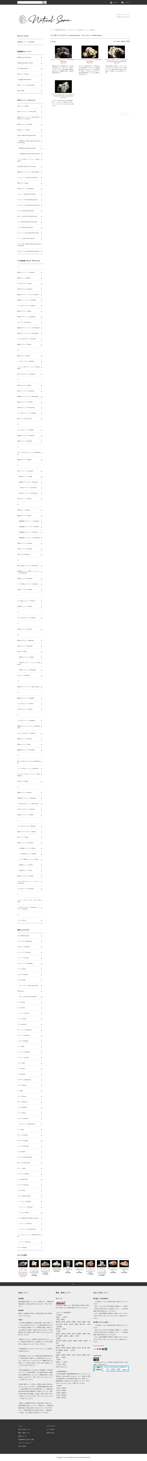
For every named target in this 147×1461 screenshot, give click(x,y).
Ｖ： (18, 894)
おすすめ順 (116, 41)
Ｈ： (18, 560)
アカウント (114, 2)
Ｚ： (18, 914)
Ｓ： (18, 787)
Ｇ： (18, 504)
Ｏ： (18, 692)
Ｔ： (18, 820)
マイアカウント (51, 1426)
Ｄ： (18, 424)
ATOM (24, 1446)
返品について (22, 1436)
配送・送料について (24, 1433)
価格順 (123, 41)
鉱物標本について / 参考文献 (25, 42)
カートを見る (50, 1429)
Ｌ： (18, 623)
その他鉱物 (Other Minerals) (60, 29)
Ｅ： (18, 446)
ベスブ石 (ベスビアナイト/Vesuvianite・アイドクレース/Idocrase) (81, 29)
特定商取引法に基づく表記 (26, 1439)
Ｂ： (18, 350)
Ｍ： (18, 635)
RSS (19, 1446)
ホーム (51, 29)
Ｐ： (18, 715)
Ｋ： (18, 612)
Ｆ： (18, 465)
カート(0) (125, 2)
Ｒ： (18, 755)
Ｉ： (18, 595)
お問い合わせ (50, 1433)
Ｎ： (18, 681)
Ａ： (18, 266)
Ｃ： (18, 379)
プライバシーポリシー (25, 1443)
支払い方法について (24, 1429)
